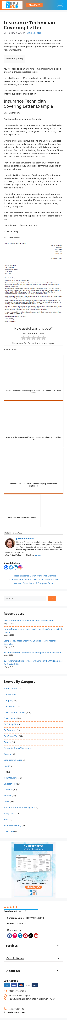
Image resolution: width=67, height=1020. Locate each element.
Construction (10, 706)
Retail (6, 819)
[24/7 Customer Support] (5, 995)
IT (5, 771)
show (20, 59)
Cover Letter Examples (15, 712)
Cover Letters (10, 718)
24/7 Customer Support (19, 995)
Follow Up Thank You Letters (17, 748)
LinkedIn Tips (10, 783)
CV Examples (10, 730)
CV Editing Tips (11, 724)
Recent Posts (17, 533)
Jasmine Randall (25, 538)
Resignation (9, 813)
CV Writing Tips (11, 736)
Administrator (10, 688)
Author (7, 533)
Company (8, 700)
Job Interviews (10, 777)
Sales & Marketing (12, 825)
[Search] (52, 598)
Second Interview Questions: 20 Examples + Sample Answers (33, 652)
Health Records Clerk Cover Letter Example (35, 575)
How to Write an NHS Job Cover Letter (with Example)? (30, 620)
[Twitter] (11, 567)
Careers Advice (11, 694)
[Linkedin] (15, 567)
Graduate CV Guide (13, 759)
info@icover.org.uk (17, 991)
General (7, 754)
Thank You (9, 831)
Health (7, 765)
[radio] (23, 338)
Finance (7, 742)
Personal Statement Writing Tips (19, 807)
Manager (8, 789)
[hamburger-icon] (60, 5)
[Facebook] (6, 567)
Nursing (7, 795)
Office (6, 801)
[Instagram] (20, 567)
